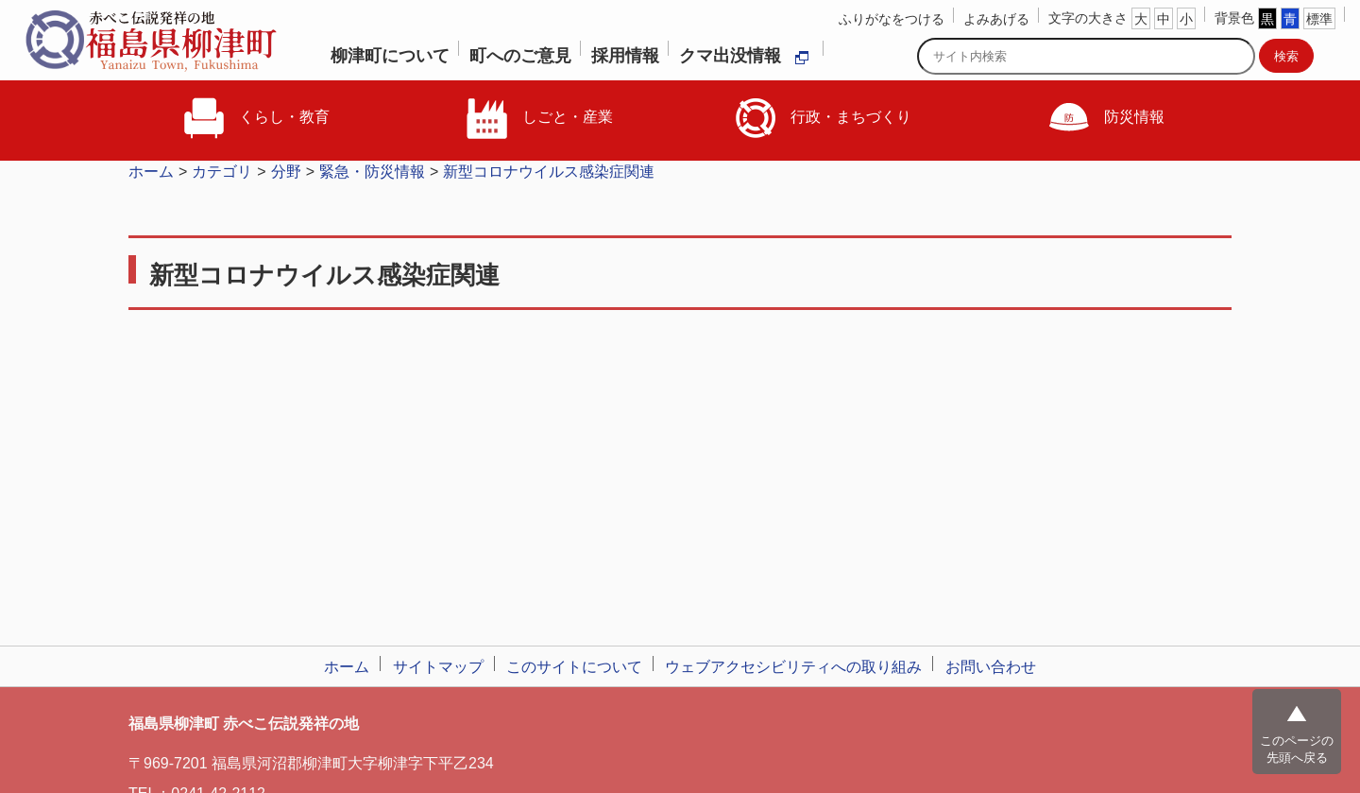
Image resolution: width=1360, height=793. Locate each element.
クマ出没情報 (744, 55)
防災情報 (1105, 118)
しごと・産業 (538, 118)
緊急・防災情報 (372, 172)
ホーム (151, 172)
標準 (1319, 18)
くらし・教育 (255, 118)
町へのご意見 (520, 55)
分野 (286, 172)
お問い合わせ (990, 667)
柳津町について (390, 55)
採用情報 (625, 55)
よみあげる (996, 18)
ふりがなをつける (891, 18)
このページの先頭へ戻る (1297, 749)
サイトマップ (438, 667)
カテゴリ (222, 172)
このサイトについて (574, 667)
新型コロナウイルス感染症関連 (548, 172)
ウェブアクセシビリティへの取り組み (793, 667)
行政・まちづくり (821, 118)
